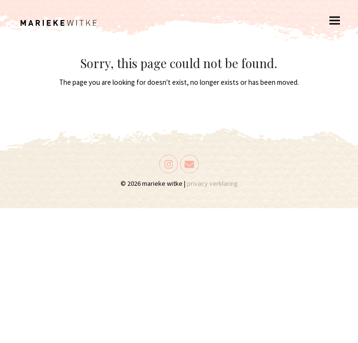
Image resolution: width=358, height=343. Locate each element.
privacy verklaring (212, 183)
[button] (334, 20)
